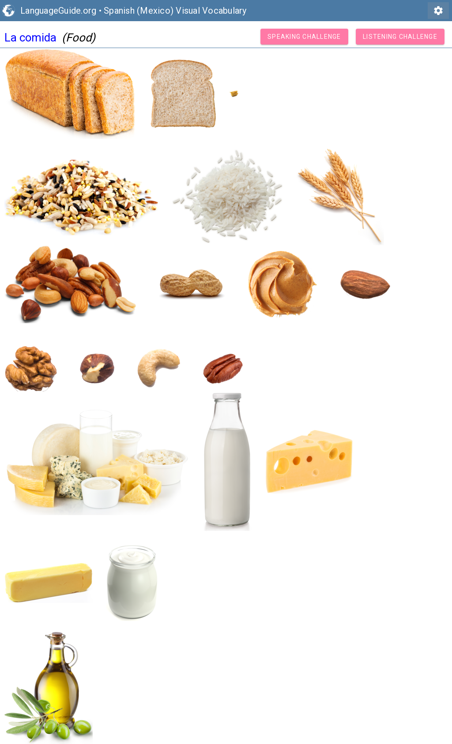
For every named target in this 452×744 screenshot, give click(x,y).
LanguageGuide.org (58, 10)
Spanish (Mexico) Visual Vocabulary (175, 10)
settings (438, 10)
